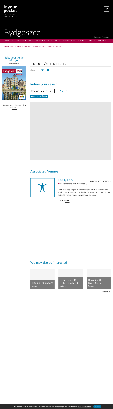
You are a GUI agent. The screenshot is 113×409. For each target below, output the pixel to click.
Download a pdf (14, 63)
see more (64, 200)
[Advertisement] (70, 54)
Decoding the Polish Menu (95, 281)
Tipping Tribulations (42, 283)
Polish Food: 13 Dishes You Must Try (69, 282)
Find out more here (84, 406)
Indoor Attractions (100, 181)
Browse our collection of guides (13, 106)
